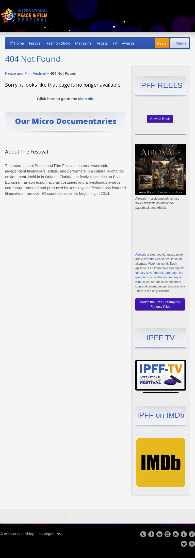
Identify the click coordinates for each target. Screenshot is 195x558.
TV (115, 43)
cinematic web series (155, 259)
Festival (35, 43)
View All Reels (160, 119)
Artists (102, 43)
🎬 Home (16, 43)
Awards (128, 43)
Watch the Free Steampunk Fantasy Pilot (160, 304)
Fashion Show (58, 43)
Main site (86, 99)
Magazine (83, 43)
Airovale (140, 254)
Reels (161, 43)
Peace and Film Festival (25, 73)
